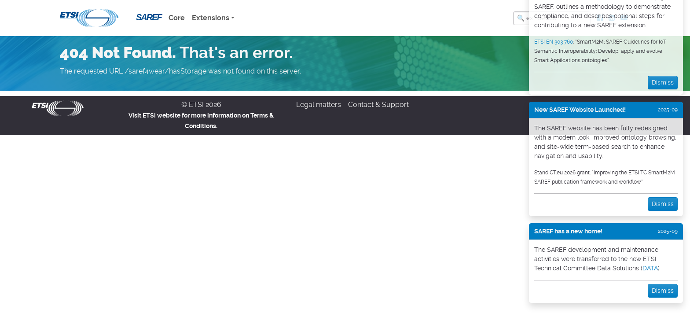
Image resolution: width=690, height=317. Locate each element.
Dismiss (663, 82)
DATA (650, 268)
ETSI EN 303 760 (553, 42)
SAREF (148, 17)
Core (177, 18)
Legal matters (318, 104)
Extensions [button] (210, 18)
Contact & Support (378, 104)
